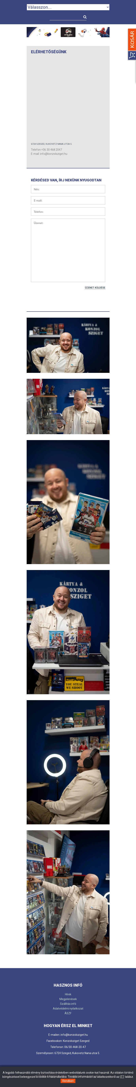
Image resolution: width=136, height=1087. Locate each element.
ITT (122, 1076)
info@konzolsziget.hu (53, 153)
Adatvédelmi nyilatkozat (68, 1008)
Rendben (68, 1080)
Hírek (68, 994)
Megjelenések (68, 999)
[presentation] (61, 298)
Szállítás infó (68, 1003)
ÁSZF (68, 1013)
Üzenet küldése (95, 287)
